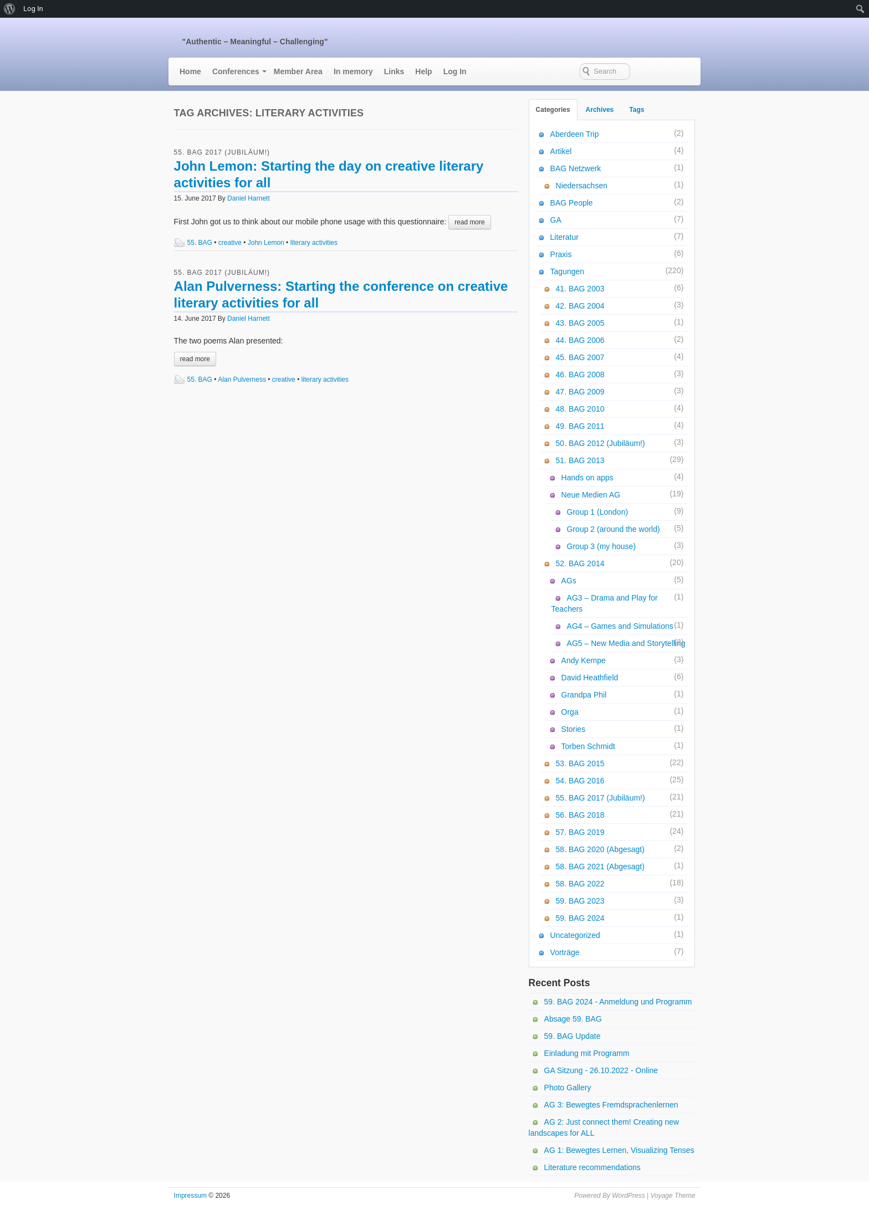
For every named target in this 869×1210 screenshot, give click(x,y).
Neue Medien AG (591, 494)
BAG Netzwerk (575, 168)
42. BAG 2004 (580, 305)
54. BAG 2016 (580, 780)
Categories (553, 110)
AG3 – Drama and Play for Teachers (604, 603)
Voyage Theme (672, 1195)
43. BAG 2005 (580, 323)
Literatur (564, 237)
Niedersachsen (581, 185)
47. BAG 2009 (580, 391)
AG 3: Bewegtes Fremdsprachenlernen (611, 1104)
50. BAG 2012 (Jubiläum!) (600, 443)
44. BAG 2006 (580, 340)
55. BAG (199, 243)
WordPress (628, 1195)
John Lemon (266, 243)
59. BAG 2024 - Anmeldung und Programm (618, 1001)
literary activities (314, 243)
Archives (600, 110)
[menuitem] (9, 9)
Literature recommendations (592, 1167)
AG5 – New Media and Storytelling (626, 643)
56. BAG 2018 (580, 815)
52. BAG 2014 (580, 563)
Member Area (298, 71)
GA (555, 220)
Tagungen (567, 271)
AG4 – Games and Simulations (620, 626)
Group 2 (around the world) (613, 529)
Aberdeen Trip (574, 134)
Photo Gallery (567, 1087)
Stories (573, 729)
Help (423, 71)
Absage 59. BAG (573, 1018)
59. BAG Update (572, 1036)
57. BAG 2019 (580, 832)
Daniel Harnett (248, 198)
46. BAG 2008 (580, 374)
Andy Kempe (583, 660)
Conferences (235, 71)
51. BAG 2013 (580, 460)
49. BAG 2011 (580, 426)
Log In (455, 71)
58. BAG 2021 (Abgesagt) (600, 866)
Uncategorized (575, 935)
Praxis (561, 254)
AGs (568, 580)
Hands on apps (587, 477)
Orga (570, 711)
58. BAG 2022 (580, 883)
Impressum (190, 1195)
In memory (353, 71)
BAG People (571, 202)
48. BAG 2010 (580, 408)
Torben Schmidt (588, 746)
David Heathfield (589, 677)
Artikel (561, 151)
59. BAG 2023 (580, 900)
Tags (636, 110)
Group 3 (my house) (601, 546)
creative (230, 243)
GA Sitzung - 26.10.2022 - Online (601, 1070)
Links (394, 71)
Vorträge (565, 952)
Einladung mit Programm (587, 1053)
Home (190, 71)
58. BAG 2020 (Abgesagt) (600, 849)
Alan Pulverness (242, 379)
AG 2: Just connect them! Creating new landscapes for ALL (604, 1127)
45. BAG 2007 (580, 357)
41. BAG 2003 (580, 288)
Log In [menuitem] (33, 8)
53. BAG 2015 (580, 763)
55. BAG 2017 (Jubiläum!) (222, 152)
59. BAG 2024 (580, 918)
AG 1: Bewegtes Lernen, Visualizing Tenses (619, 1150)
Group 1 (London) (597, 511)
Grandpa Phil (584, 694)
